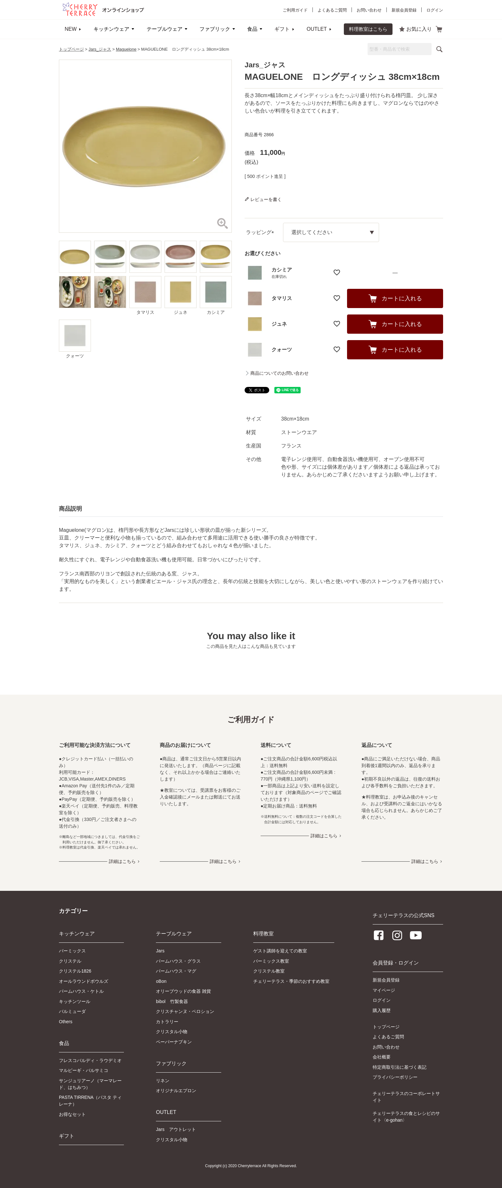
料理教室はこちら (368, 29)
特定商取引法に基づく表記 (399, 1067)
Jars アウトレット (176, 1129)
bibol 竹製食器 (172, 1001)
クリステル (70, 961)
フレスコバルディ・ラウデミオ (90, 1060)
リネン (162, 1080)
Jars (160, 950)
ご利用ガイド (295, 10)
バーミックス (72, 950)
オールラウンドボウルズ (83, 981)
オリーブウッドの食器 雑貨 (183, 991)
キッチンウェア (111, 29)
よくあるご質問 (332, 10)
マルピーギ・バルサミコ (83, 1070)
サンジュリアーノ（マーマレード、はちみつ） (90, 1084)
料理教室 (263, 933)
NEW (71, 29)
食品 (252, 29)
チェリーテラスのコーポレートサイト (406, 1097)
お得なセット (72, 1114)
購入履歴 (382, 1010)
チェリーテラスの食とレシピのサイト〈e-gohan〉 (406, 1117)
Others (65, 1021)
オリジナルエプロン (176, 1090)
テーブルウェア (164, 29)
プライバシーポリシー (395, 1077)
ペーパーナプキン (174, 1041)
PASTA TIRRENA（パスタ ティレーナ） (90, 1101)
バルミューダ (72, 1011)
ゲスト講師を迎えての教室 (280, 950)
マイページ (384, 990)
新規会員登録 (404, 10)
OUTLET (317, 29)
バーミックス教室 (271, 961)
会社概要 (382, 1056)
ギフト (282, 29)
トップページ (71, 49)
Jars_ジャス (100, 49)
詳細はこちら (122, 861)
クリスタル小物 (171, 1031)
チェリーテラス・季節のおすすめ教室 (291, 981)
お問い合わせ (369, 10)
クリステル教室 (269, 971)
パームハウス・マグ (176, 971)
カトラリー (167, 1021)
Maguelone (126, 49)
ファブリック (214, 29)
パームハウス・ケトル (81, 991)
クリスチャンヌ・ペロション (185, 1011)
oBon (161, 981)
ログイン (434, 10)
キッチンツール (74, 1001)
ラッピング (261, 232)
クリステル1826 (75, 971)
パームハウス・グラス (178, 961)
